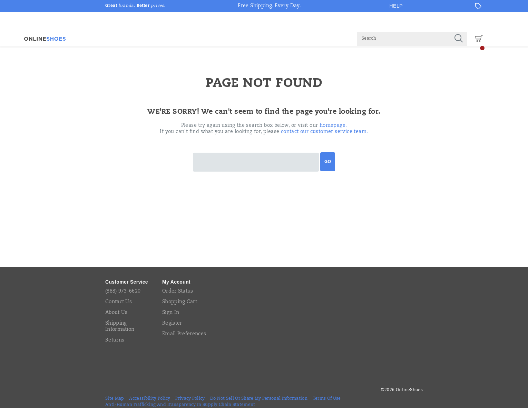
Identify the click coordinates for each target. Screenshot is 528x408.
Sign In (170, 312)
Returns (114, 340)
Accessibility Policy (149, 399)
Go (327, 161)
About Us (116, 312)
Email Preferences (184, 334)
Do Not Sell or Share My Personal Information (258, 399)
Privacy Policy (190, 399)
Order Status (177, 291)
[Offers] (478, 6)
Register (172, 323)
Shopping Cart (179, 302)
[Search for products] (403, 39)
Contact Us (118, 302)
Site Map (114, 399)
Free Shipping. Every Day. (269, 6)
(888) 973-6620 (122, 291)
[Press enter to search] (458, 39)
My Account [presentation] (176, 282)
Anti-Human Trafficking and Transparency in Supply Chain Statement (180, 405)
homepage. (333, 125)
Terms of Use (327, 399)
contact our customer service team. (324, 132)
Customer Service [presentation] (126, 282)
